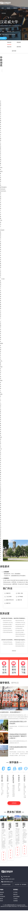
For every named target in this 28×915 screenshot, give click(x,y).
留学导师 (14, 50)
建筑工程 (20, 599)
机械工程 (8, 593)
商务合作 (15, 894)
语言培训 (4, 13)
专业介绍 (9, 46)
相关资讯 (19, 46)
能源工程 (8, 603)
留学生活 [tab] (15, 683)
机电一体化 (20, 593)
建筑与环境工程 (10, 599)
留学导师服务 (16, 896)
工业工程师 (8, 596)
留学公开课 (22, 8)
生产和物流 (20, 596)
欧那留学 (5, 3)
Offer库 (15, 8)
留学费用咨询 (13, 667)
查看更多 (14, 650)
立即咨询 (14, 803)
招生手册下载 (23, 667)
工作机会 (15, 898)
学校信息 (9, 42)
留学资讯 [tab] (4, 682)
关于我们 (15, 892)
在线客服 (15, 900)
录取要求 (19, 42)
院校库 (8, 8)
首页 (3, 8)
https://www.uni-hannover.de (8, 34)
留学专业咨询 (4, 667)
